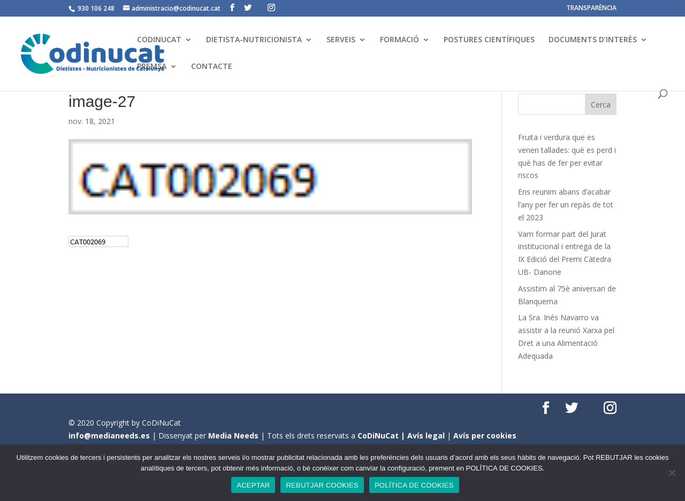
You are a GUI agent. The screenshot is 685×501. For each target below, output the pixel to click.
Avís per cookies (484, 435)
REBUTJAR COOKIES (322, 485)
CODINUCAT (159, 40)
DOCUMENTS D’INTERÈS (593, 40)
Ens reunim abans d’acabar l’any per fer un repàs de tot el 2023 (565, 204)
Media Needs (233, 435)
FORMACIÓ (399, 40)
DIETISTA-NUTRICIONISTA (254, 40)
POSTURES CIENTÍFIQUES (489, 40)
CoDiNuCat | (382, 435)
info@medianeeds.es (109, 435)
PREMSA (151, 67)
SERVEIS (340, 40)
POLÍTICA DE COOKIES (414, 485)
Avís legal (426, 435)
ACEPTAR (253, 485)
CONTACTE (211, 67)
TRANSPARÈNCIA (591, 8)
